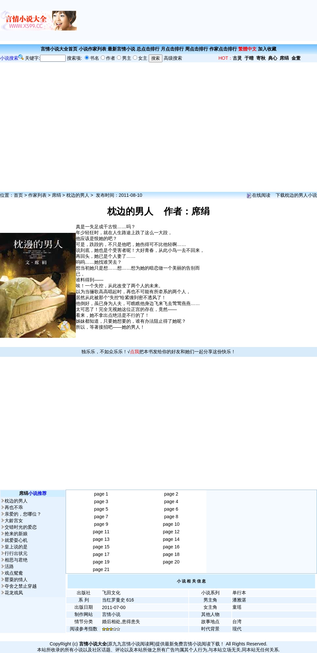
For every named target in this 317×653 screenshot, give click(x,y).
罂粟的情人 (16, 579)
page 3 (101, 501)
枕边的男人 (77, 195)
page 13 (101, 539)
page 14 (171, 539)
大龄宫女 (14, 520)
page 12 (171, 531)
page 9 (101, 524)
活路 (9, 566)
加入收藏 (267, 48)
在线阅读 (261, 195)
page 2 (171, 494)
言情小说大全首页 (59, 48)
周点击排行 (196, 48)
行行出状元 (16, 553)
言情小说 (111, 614)
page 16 (171, 546)
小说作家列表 (92, 48)
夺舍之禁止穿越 (21, 586)
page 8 (171, 516)
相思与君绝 (16, 559)
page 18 (171, 554)
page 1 (101, 494)
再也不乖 (14, 507)
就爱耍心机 (16, 540)
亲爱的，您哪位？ (23, 514)
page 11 (101, 531)
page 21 (101, 569)
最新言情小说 (121, 48)
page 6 (171, 509)
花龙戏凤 (14, 592)
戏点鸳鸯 (14, 573)
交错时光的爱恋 (21, 527)
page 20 (171, 561)
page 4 (171, 501)
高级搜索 (173, 58)
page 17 (101, 554)
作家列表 (37, 195)
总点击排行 (148, 48)
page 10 (171, 524)
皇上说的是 (16, 546)
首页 (18, 195)
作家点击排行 (223, 48)
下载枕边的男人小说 (296, 195)
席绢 (56, 195)
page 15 (101, 546)
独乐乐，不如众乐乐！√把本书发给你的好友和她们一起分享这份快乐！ (158, 351)
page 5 (101, 509)
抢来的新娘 (16, 533)
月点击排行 (172, 48)
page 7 (101, 516)
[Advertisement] (197, 20)
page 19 (101, 561)
